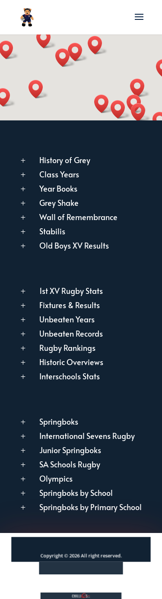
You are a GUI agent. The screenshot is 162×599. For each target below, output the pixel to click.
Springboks (58, 421)
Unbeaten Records (71, 333)
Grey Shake (59, 202)
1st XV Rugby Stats (71, 290)
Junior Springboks (70, 450)
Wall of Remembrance (78, 216)
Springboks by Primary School (90, 506)
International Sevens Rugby (87, 435)
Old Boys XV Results (74, 245)
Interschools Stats (69, 376)
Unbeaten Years (67, 319)
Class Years (59, 174)
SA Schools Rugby (69, 464)
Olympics (56, 478)
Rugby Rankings (67, 347)
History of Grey (64, 159)
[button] (98, 45)
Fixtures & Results (69, 305)
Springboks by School (76, 492)
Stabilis (52, 231)
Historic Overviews (71, 361)
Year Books (58, 188)
